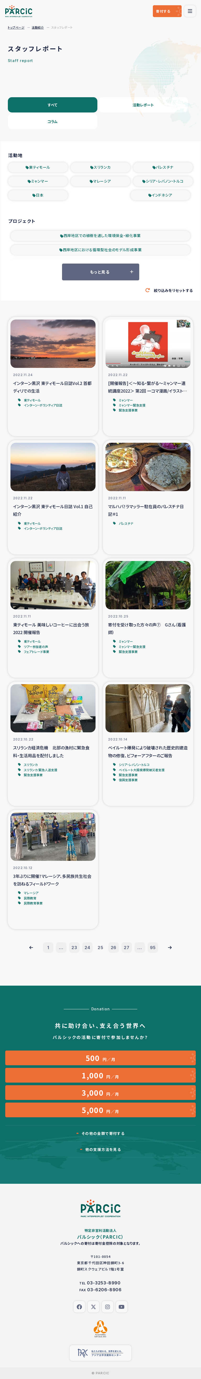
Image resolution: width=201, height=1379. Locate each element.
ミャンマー (39, 181)
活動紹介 (38, 27)
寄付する (163, 11)
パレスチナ (165, 167)
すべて (52, 104)
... (61, 947)
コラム (52, 121)
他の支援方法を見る (103, 1149)
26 (114, 947)
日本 (39, 195)
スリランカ (102, 167)
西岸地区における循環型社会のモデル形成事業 (102, 249)
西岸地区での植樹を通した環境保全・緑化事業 (102, 235)
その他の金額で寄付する (103, 1133)
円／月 (101, 1058)
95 (153, 947)
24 (87, 947)
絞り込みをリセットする (173, 290)
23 (74, 947)
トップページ (16, 27)
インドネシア (162, 195)
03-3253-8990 (104, 1282)
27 (127, 947)
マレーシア (102, 181)
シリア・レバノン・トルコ (164, 181)
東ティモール (39, 167)
